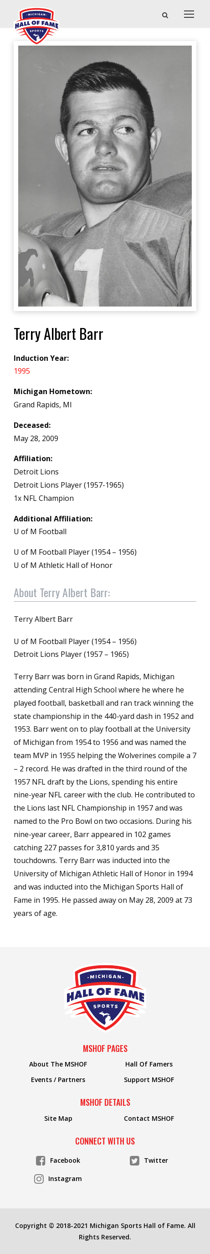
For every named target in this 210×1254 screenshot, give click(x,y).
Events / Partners (58, 1080)
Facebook (58, 1160)
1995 (22, 371)
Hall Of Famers (149, 1064)
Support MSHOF (149, 1080)
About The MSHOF (58, 1064)
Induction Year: (41, 358)
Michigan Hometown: (53, 391)
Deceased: (32, 425)
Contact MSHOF (149, 1118)
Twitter (149, 1160)
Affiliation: (33, 458)
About (62, 592)
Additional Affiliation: (53, 519)
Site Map (58, 1118)
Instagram (58, 1178)
